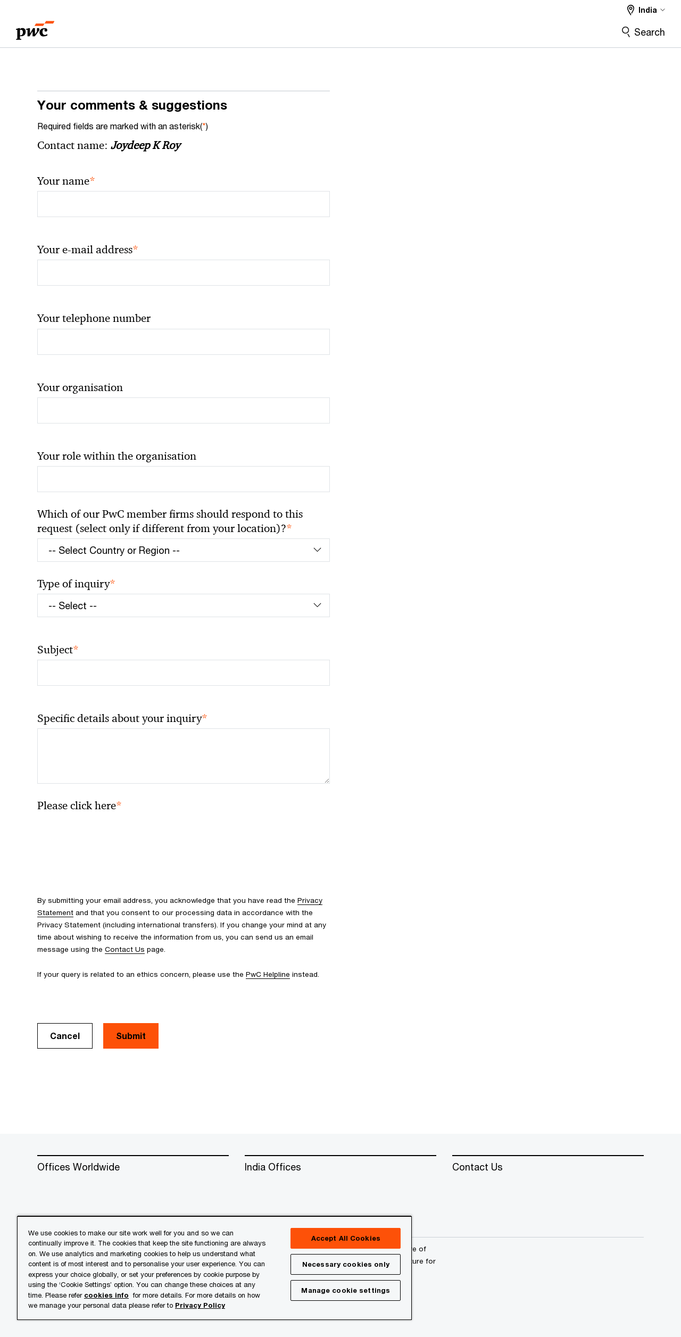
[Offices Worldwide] (133, 1167)
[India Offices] (340, 1167)
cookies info (106, 1295)
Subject (58, 650)
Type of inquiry (76, 584)
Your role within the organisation (116, 456)
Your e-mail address (87, 250)
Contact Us (125, 949)
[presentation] (118, 836)
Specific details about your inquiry (122, 718)
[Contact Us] (548, 1167)
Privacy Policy (200, 1305)
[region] (214, 1267)
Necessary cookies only (345, 1264)
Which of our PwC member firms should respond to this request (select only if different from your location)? (170, 521)
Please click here (79, 806)
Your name (66, 181)
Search (649, 32)
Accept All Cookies (345, 1238)
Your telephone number (94, 318)
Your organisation (80, 387)
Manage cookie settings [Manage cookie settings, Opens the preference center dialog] (345, 1290)
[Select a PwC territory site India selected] (646, 9)
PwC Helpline (268, 974)
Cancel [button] (65, 1036)
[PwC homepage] (35, 26)
